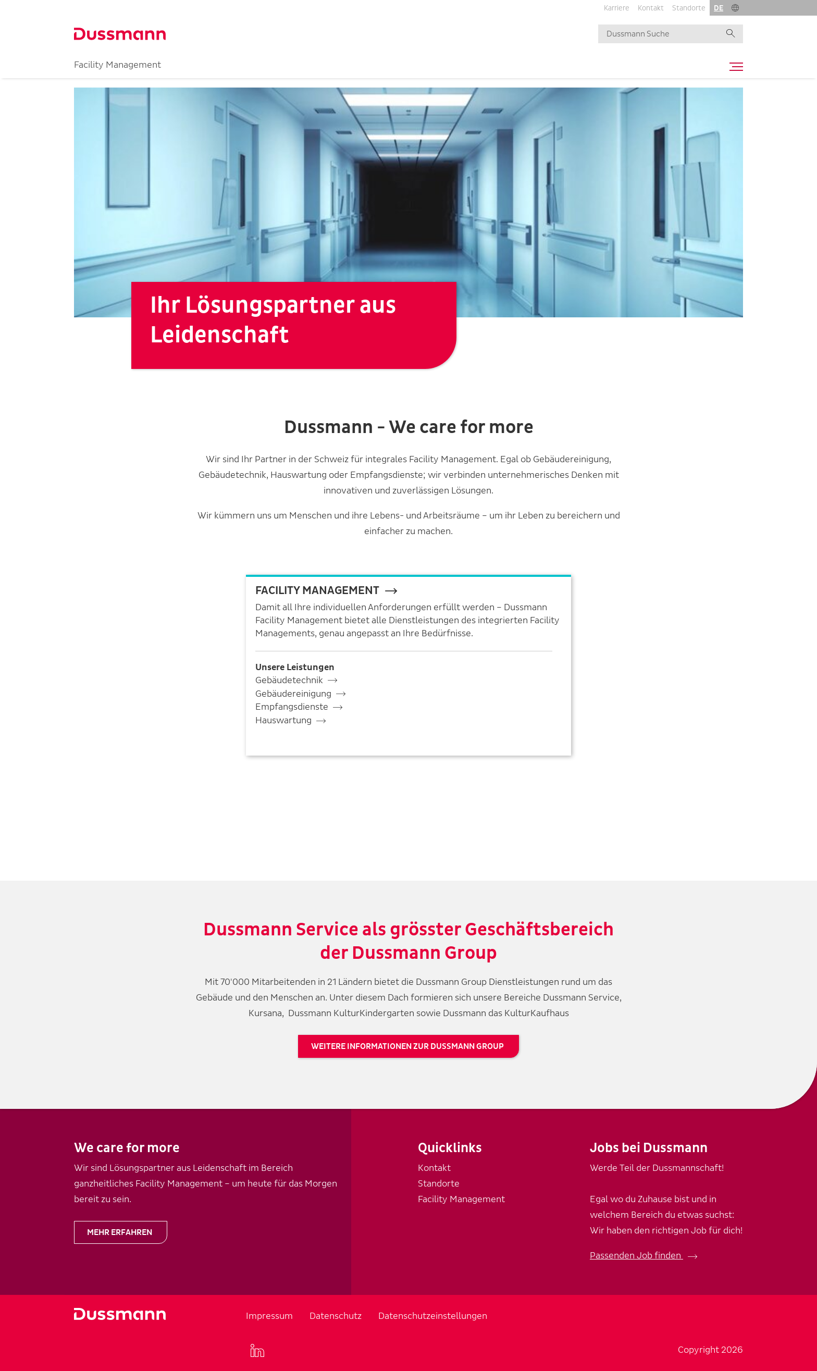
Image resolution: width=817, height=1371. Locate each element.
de (718, 8)
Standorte (688, 8)
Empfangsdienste (291, 707)
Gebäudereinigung (293, 694)
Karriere (616, 8)
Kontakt (651, 8)
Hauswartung (283, 720)
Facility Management (117, 65)
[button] (735, 8)
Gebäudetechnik (289, 680)
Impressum (269, 1316)
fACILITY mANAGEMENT (317, 591)
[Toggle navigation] (733, 66)
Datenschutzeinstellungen (432, 1316)
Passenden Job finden (636, 1256)
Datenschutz (336, 1316)
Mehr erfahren (119, 1232)
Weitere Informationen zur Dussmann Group (407, 1046)
